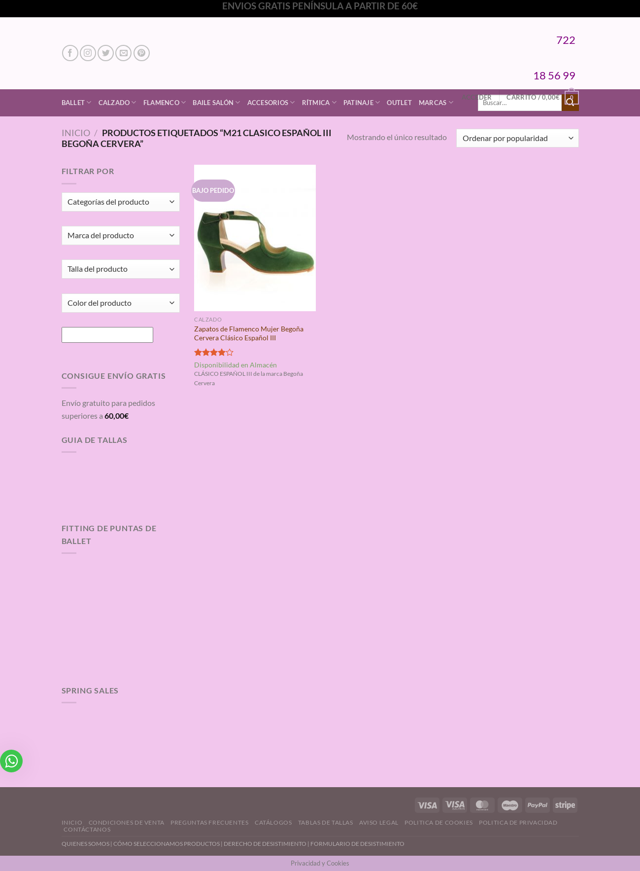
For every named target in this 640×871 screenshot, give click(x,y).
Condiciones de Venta (127, 822)
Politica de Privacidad (518, 822)
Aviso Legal (379, 822)
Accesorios (271, 102)
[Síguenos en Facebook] (70, 53)
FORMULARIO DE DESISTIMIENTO (357, 843)
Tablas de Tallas (325, 822)
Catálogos (273, 822)
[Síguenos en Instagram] (88, 53)
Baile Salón (216, 102)
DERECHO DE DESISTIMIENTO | (267, 843)
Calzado (117, 102)
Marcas (436, 102)
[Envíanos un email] (123, 53)
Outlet (399, 103)
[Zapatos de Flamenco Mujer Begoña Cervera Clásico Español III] (255, 238)
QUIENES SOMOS (85, 843)
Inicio (76, 132)
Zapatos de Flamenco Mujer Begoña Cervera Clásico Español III (248, 333)
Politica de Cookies (438, 822)
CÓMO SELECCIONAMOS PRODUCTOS (166, 843)
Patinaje (361, 102)
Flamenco (164, 102)
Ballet (77, 102)
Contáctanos (87, 829)
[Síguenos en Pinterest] (142, 53)
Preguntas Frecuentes (209, 822)
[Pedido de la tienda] (517, 138)
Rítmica (319, 102)
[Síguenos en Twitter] (106, 53)
